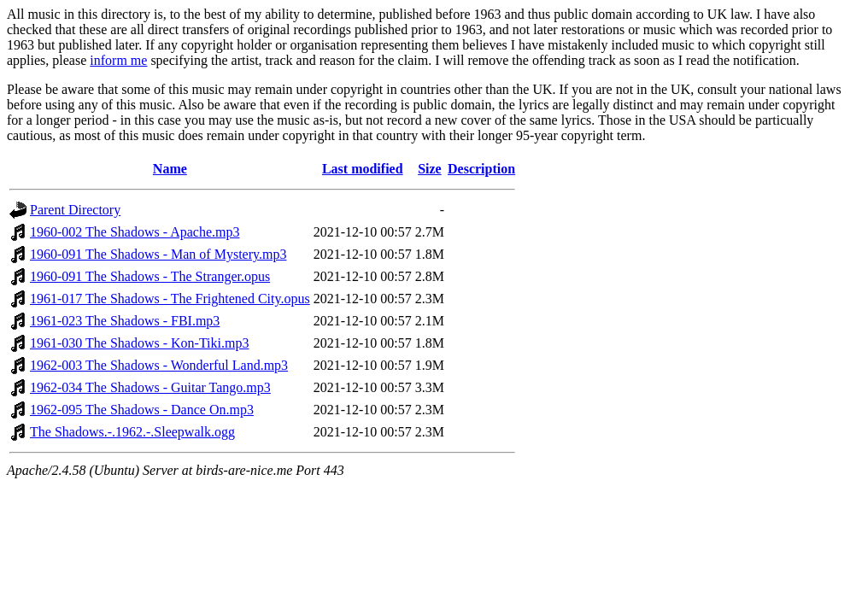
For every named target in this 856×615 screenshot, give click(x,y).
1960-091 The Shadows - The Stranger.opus (150, 276)
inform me (118, 60)
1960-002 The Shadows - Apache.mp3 (134, 232)
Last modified (362, 168)
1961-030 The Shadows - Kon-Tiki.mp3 (139, 343)
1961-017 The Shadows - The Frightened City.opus (170, 298)
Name (170, 168)
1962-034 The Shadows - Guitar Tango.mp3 (150, 387)
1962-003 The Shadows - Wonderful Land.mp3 (159, 365)
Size (430, 168)
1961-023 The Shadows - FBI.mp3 (125, 320)
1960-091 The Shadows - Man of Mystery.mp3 (158, 254)
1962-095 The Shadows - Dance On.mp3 (142, 409)
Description (481, 168)
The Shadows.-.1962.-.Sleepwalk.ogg (132, 432)
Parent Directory (75, 209)
